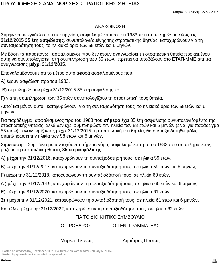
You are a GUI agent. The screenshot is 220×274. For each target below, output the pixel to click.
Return (6, 260)
